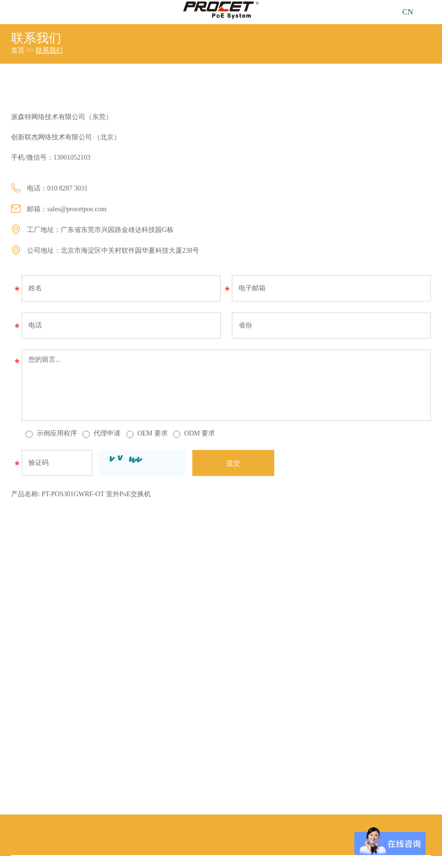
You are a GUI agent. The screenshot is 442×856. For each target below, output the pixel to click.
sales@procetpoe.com (77, 209)
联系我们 (36, 38)
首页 (18, 50)
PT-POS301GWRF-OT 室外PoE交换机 (96, 494)
